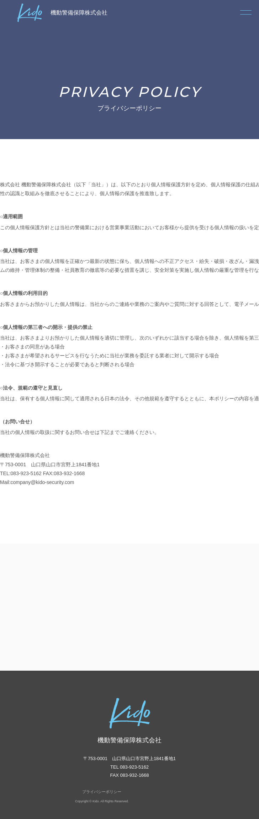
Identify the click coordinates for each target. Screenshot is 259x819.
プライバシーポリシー (101, 792)
